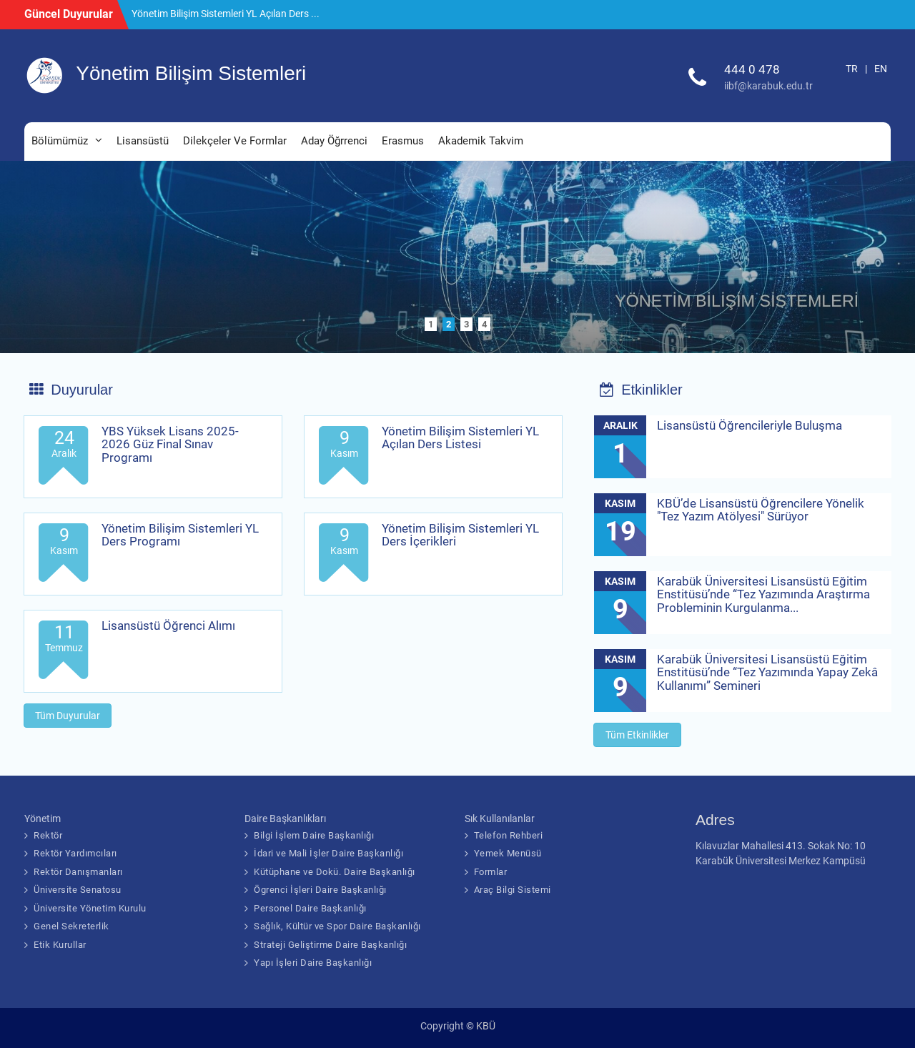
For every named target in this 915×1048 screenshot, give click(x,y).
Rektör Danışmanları (78, 871)
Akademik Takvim (480, 140)
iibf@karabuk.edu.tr (768, 86)
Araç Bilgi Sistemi (512, 889)
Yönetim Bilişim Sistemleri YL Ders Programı (180, 535)
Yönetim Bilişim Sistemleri (191, 73)
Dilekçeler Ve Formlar (235, 140)
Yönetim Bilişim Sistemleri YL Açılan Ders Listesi (460, 438)
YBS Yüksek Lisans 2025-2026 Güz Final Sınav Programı (170, 444)
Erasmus (403, 140)
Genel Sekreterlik (71, 926)
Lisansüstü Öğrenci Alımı (168, 625)
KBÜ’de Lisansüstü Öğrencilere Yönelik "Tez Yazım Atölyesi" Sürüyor (760, 510)
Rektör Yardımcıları (75, 853)
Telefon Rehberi (508, 835)
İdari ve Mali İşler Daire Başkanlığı (328, 853)
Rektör (48, 835)
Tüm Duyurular (67, 715)
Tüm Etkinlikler (637, 735)
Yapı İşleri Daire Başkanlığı (313, 962)
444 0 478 (752, 69)
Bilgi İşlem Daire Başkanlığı (314, 835)
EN (880, 68)
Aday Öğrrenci (334, 140)
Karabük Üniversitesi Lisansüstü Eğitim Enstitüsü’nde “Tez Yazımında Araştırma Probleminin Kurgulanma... (763, 594)
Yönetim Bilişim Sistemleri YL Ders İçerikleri (460, 535)
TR (852, 68)
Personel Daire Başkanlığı (310, 908)
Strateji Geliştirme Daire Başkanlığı (330, 944)
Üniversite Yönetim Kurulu (90, 908)
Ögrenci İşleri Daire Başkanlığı (320, 889)
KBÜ (485, 1026)
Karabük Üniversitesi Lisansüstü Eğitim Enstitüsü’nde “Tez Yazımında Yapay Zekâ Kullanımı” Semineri (767, 672)
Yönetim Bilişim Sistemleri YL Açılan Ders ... (226, 13)
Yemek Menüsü (508, 853)
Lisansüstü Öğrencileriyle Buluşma (749, 425)
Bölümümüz (59, 140)
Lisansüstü (143, 140)
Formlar (491, 871)
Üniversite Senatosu (78, 889)
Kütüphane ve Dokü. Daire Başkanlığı (334, 871)
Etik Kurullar (60, 944)
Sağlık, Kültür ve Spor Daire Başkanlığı (337, 926)
